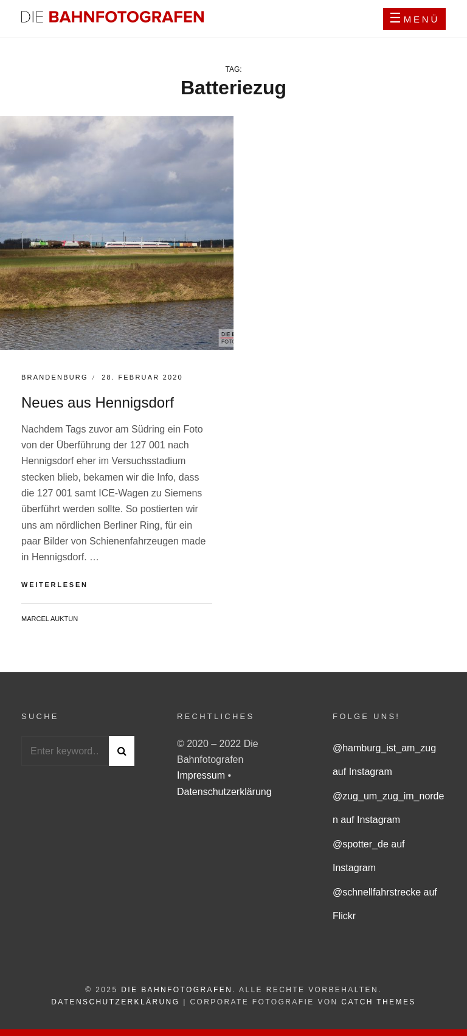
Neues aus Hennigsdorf (97, 402)
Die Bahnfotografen (176, 990)
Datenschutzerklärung (224, 792)
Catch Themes (378, 1002)
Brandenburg (54, 377)
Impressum (202, 775)
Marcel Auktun (49, 618)
